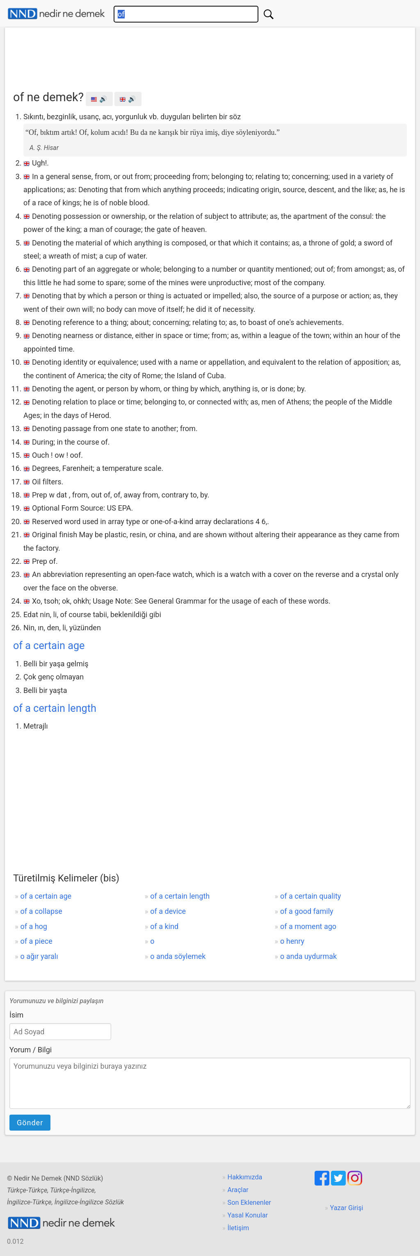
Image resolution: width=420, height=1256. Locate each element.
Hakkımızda (245, 1177)
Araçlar (238, 1190)
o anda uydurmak (308, 956)
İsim (16, 1015)
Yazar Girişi (346, 1208)
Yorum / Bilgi (30, 1049)
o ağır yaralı (39, 956)
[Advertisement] (210, 56)
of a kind (164, 926)
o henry (292, 941)
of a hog (33, 926)
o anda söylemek (177, 956)
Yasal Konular (248, 1215)
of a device (168, 911)
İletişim (238, 1228)
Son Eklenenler (249, 1202)
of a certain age (48, 646)
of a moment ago (308, 926)
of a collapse (41, 911)
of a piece (36, 941)
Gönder (30, 1122)
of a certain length (54, 708)
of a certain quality (310, 896)
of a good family (306, 911)
